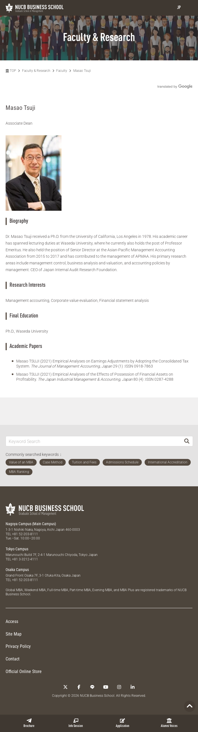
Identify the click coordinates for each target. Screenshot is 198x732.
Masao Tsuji (82, 71)
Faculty (61, 71)
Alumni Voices (169, 723)
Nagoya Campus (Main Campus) (31, 524)
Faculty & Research (36, 71)
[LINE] (92, 687)
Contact (13, 659)
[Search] (187, 441)
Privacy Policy (18, 646)
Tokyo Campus (17, 549)
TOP (11, 71)
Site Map (14, 634)
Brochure (28, 723)
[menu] (188, 8)
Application (122, 723)
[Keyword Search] (93, 441)
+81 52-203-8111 (25, 534)
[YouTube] (105, 687)
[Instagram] (119, 687)
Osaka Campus (17, 569)
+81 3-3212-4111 (25, 559)
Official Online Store (24, 671)
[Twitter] (65, 687)
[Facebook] (79, 687)
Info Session (76, 723)
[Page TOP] (189, 706)
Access (12, 621)
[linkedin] (132, 687)
